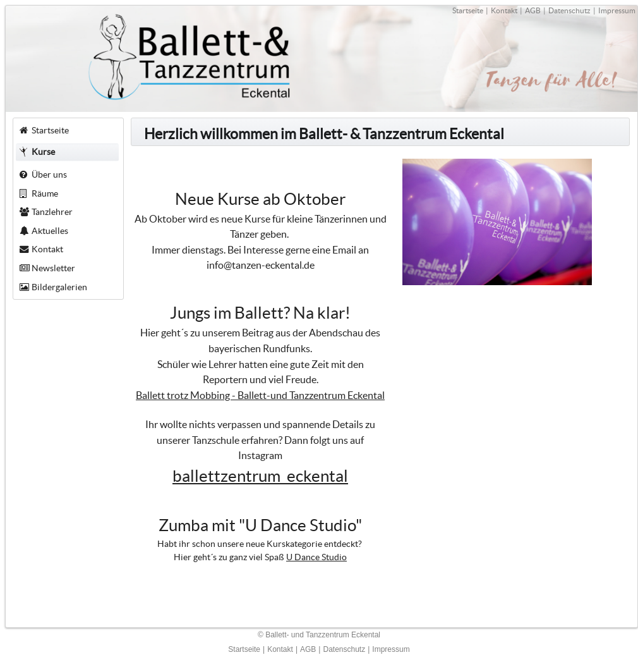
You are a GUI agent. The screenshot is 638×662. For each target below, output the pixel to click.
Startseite (467, 10)
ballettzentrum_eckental (260, 476)
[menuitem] (68, 130)
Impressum (616, 10)
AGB (533, 10)
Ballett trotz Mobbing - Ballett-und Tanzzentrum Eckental (260, 395)
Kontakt (504, 10)
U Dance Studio (316, 557)
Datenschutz (569, 10)
